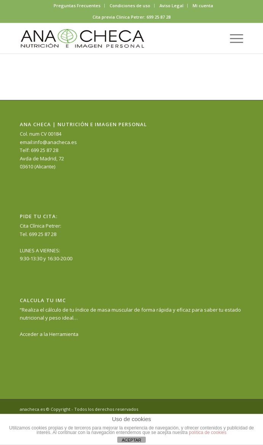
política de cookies (207, 432)
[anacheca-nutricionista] (109, 38)
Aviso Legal (171, 5)
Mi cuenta (203, 5)
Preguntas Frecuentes (77, 5)
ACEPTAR (131, 440)
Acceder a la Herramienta (49, 334)
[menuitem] (77, 6)
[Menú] (232, 38)
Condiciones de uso (130, 5)
